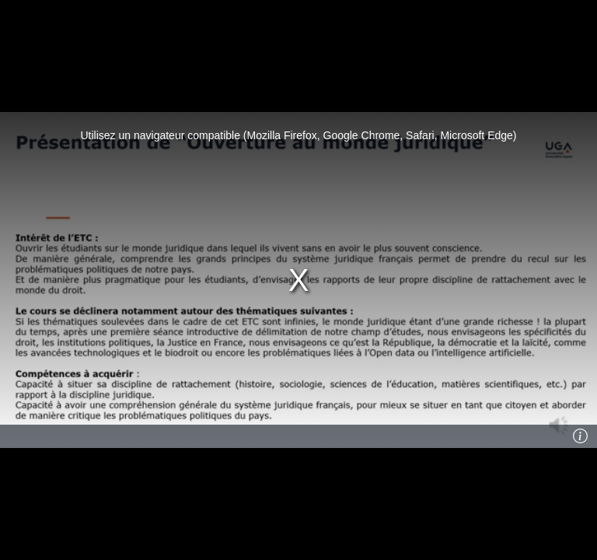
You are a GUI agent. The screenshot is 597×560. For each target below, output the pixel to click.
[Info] (580, 436)
